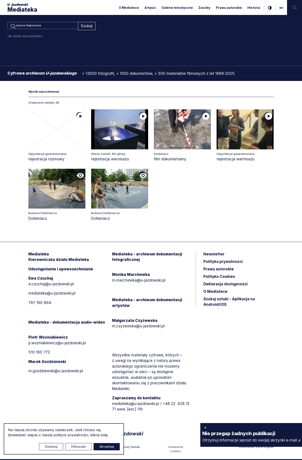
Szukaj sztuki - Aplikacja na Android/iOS (229, 302)
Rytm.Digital (265, 447)
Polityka (219, 277)
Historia (253, 7)
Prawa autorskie (229, 7)
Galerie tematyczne (177, 7)
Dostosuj (51, 446)
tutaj (103, 435)
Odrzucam (78, 446)
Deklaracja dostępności (225, 284)
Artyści (150, 7)
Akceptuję (106, 446)
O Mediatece (129, 7)
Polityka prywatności (223, 262)
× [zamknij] (205, 427)
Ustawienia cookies (175, 450)
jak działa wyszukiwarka (25, 36)
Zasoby (204, 7)
